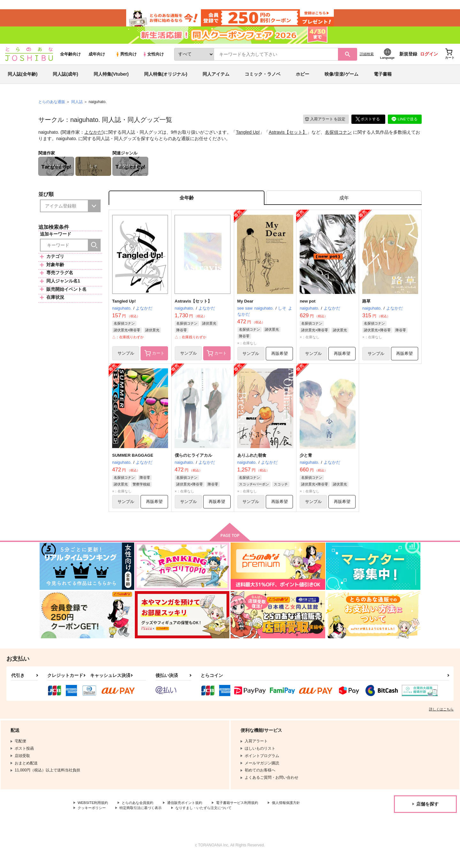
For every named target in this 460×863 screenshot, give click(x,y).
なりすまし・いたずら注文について (212, 814)
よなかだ (93, 136)
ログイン (429, 57)
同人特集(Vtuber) (111, 77)
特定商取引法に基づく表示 (145, 814)
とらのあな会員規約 (141, 809)
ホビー (302, 77)
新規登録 (408, 57)
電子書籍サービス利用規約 (247, 809)
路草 (366, 306)
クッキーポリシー (93, 814)
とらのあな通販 (51, 105)
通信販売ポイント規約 (191, 809)
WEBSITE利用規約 (94, 809)
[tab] (344, 202)
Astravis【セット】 (288, 136)
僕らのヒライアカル (193, 460)
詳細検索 (367, 58)
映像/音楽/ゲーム (341, 77)
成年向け (96, 58)
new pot (307, 306)
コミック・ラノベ (262, 77)
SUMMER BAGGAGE (132, 460)
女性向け (153, 58)
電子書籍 (383, 77)
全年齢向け (70, 58)
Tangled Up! (248, 136)
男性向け (126, 58)
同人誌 (77, 105)
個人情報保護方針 (299, 809)
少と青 (306, 460)
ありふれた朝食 (251, 460)
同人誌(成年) (65, 77)
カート (154, 359)
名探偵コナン (338, 136)
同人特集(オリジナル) (165, 77)
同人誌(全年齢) (22, 77)
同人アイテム (216, 77)
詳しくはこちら (441, 715)
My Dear (245, 306)
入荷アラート (324, 122)
